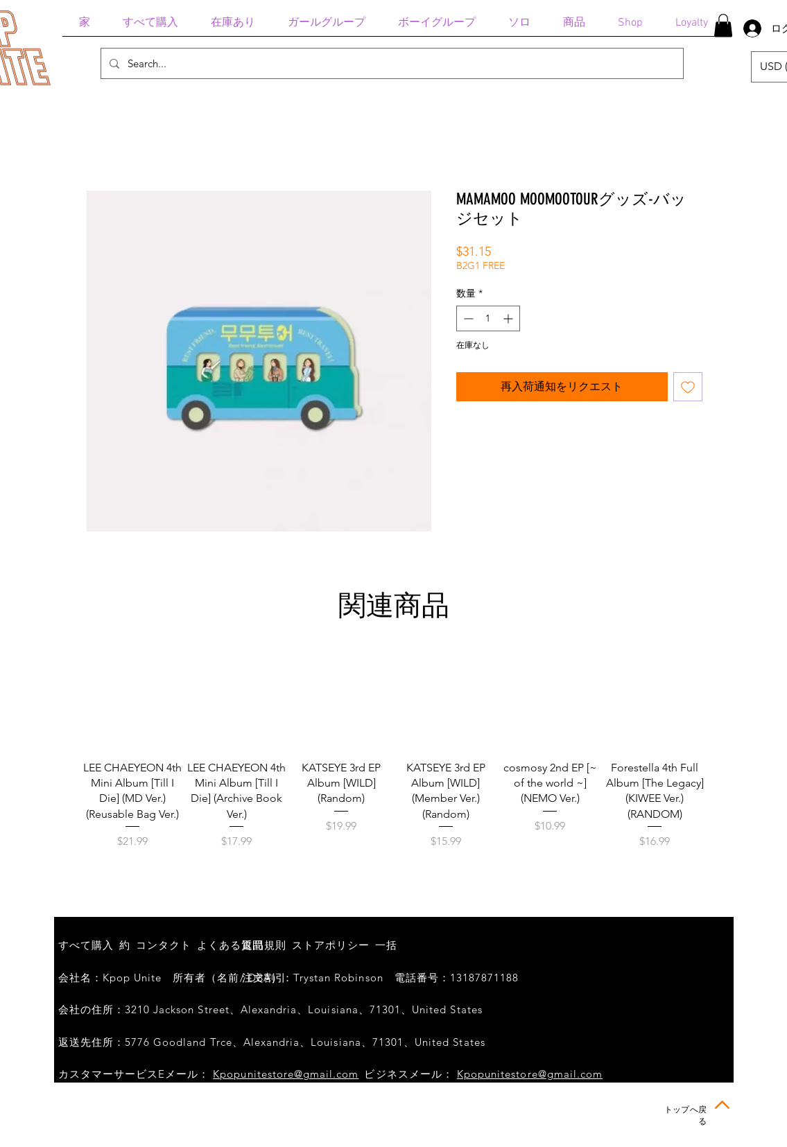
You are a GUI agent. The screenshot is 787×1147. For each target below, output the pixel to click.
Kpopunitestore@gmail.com (285, 1073)
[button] (723, 25)
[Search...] (391, 63)
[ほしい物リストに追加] (687, 386)
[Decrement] (467, 318)
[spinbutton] (488, 318)
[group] (394, 757)
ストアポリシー (331, 945)
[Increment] (509, 318)
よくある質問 (230, 945)
